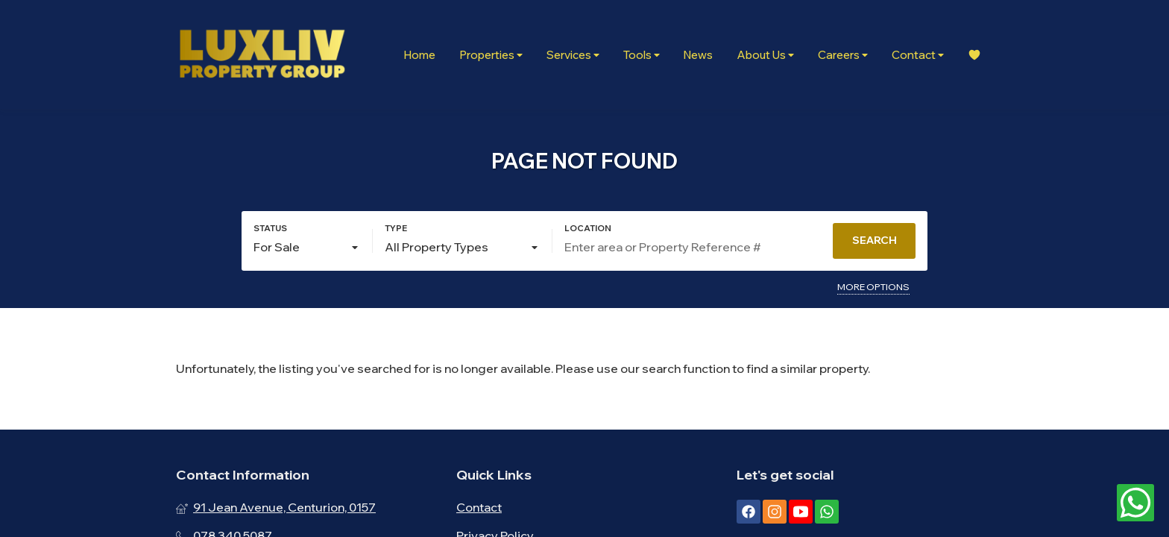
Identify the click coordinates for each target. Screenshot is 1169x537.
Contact (918, 55)
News (698, 55)
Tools (641, 55)
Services (572, 55)
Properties (491, 55)
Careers (843, 55)
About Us (765, 55)
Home (419, 55)
